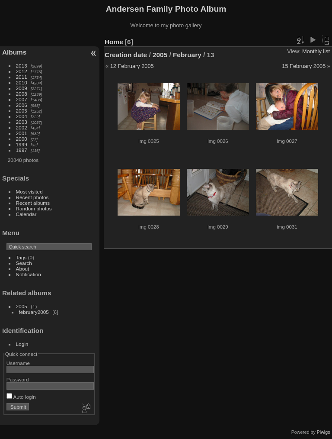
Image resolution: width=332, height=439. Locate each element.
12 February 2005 (132, 66)
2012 (21, 71)
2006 (21, 105)
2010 (21, 82)
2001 (21, 133)
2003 (21, 122)
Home (114, 41)
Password (17, 379)
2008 (21, 94)
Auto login (21, 397)
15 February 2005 (304, 66)
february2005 (34, 312)
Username (18, 363)
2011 (21, 77)
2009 (21, 88)
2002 (21, 127)
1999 (21, 144)
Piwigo (323, 432)
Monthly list (316, 51)
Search (24, 263)
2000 (21, 139)
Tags (21, 257)
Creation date (126, 54)
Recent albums (33, 203)
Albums (14, 52)
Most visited (29, 191)
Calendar (26, 214)
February (187, 54)
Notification (28, 274)
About (22, 268)
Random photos (34, 208)
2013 (21, 65)
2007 (21, 99)
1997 (21, 150)
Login (22, 344)
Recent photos (32, 197)
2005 (21, 110)
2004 (21, 116)
